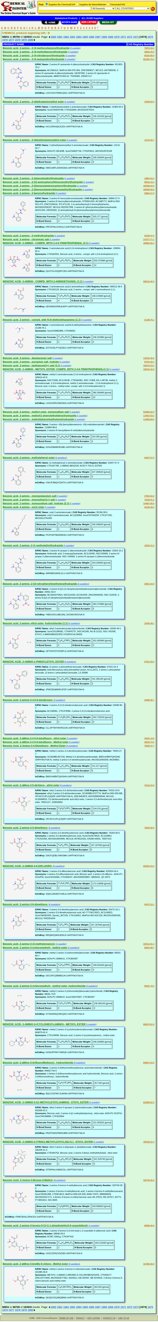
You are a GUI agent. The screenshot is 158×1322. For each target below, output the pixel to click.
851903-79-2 (148, 59)
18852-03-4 (149, 178)
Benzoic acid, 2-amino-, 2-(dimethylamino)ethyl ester (34, 139)
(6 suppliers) (58, 866)
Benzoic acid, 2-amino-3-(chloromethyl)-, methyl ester (35, 947)
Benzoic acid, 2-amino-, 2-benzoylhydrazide (29, 193)
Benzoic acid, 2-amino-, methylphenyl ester (29, 457)
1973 (136, 36)
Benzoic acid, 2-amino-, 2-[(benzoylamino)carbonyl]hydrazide (40, 185)
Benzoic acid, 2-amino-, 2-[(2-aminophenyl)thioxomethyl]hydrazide (43, 182)
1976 (5, 39)
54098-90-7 (149, 700)
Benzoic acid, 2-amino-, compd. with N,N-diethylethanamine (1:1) (42, 319)
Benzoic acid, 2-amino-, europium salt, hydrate (31, 361)
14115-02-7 (149, 140)
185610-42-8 (148, 369)
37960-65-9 (149, 496)
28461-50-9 (149, 584)
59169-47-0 (149, 236)
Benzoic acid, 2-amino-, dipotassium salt (27, 358)
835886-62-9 (148, 412)
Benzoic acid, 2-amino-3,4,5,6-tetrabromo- (28, 699)
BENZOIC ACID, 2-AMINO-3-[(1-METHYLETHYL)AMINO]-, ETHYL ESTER (46, 1102)
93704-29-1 (149, 362)
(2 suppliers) (61, 458)
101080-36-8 (148, 1264)
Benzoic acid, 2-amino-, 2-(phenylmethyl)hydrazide (33, 178)
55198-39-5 (149, 507)
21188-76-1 (149, 320)
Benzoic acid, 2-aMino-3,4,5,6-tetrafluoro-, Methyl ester (35, 742)
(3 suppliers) (59, 700)
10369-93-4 (149, 102)
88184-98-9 (149, 56)
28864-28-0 (149, 52)
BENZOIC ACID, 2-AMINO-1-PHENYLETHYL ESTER (33, 661)
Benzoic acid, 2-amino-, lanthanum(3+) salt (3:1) (31, 365)
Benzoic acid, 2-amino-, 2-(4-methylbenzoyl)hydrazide (35, 51)
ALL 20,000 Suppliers (92, 18)
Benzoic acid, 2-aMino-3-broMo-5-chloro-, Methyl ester (35, 1263)
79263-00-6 (149, 828)
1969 (110, 36)
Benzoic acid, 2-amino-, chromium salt (26, 239)
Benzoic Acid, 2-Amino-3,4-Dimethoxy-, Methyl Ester (34, 745)
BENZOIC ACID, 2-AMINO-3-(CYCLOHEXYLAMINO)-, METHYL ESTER (44, 1024)
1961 (60, 36)
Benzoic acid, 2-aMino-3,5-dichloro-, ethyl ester (31, 785)
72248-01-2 (149, 500)
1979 (24, 39)
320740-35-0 (148, 1180)
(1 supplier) (75, 48)
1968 (104, 36)
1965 (85, 36)
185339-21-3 (148, 1142)
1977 (11, 39)
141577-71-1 (148, 239)
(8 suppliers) (59, 1180)
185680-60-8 (148, 190)
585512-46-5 (148, 281)
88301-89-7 (149, 948)
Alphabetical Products (66, 18)
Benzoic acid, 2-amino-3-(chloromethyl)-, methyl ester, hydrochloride (44, 985)
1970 (117, 36)
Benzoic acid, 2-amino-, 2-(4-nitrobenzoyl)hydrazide (34, 55)
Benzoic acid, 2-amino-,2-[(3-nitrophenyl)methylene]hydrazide (40, 583)
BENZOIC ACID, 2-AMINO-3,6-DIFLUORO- (27, 866)
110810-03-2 (148, 416)
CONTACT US (109, 1318)
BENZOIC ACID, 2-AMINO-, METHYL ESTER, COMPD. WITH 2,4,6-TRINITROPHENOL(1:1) (56, 369)
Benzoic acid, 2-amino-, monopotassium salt (29, 495)
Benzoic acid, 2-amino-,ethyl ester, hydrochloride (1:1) (35, 623)
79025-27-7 (149, 746)
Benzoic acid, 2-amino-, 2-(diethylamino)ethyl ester (33, 101)
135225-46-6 (148, 358)
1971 (123, 36)
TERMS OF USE (66, 1318)
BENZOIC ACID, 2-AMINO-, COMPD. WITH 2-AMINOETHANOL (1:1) (42, 281)
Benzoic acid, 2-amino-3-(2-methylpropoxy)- (29, 943)
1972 (129, 36)
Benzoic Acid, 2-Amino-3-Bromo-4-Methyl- (28, 1180)
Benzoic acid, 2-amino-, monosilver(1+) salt (29, 499)
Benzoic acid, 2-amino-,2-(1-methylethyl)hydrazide (33, 545)
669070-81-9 (148, 1024)
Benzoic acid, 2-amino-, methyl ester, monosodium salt (36, 411)
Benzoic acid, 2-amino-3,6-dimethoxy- (25, 904)
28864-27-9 (149, 193)
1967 (98, 36)
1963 (72, 36)
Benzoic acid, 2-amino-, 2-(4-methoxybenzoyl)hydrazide (36, 48)
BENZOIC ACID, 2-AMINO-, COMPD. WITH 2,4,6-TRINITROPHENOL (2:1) (45, 243)
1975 (150, 36)
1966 (91, 36)
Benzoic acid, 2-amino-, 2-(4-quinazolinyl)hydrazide (33, 59)
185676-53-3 (148, 366)
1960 (53, 36)
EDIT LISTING (93, 1318)
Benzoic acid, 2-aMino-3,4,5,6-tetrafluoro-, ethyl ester (34, 738)
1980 (30, 39)
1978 (17, 39)
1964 (79, 36)
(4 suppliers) (70, 662)
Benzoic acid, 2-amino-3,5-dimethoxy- (25, 827)
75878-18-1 (149, 48)
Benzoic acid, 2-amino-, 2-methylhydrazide (28, 235)
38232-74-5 (149, 742)
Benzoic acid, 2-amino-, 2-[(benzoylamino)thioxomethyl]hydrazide (42, 189)
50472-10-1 (149, 904)
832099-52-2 (148, 1102)
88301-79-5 (149, 986)
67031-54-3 (149, 662)
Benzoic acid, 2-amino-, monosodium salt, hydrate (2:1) (36, 503)
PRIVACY (80, 1318)
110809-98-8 (148, 419)
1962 (66, 36)
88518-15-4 (149, 182)
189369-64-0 (148, 186)
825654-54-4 (148, 866)
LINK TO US (123, 1318)
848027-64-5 (148, 1063)
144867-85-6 (148, 503)
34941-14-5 (149, 738)
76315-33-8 (149, 785)
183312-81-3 (148, 944)
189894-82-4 (148, 243)
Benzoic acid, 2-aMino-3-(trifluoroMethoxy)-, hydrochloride (38, 1062)
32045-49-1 (149, 623)
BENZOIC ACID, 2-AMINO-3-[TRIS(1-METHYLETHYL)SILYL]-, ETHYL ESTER (48, 1141)
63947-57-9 (149, 458)
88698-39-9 (149, 1226)
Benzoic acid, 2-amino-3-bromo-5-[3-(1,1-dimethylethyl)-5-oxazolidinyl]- (45, 1225)
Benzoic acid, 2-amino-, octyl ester (23, 507)
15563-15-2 (149, 546)
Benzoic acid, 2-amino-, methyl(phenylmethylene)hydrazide (38, 419)
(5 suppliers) (54, 828)
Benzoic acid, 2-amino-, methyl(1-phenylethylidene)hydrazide (39, 415)
